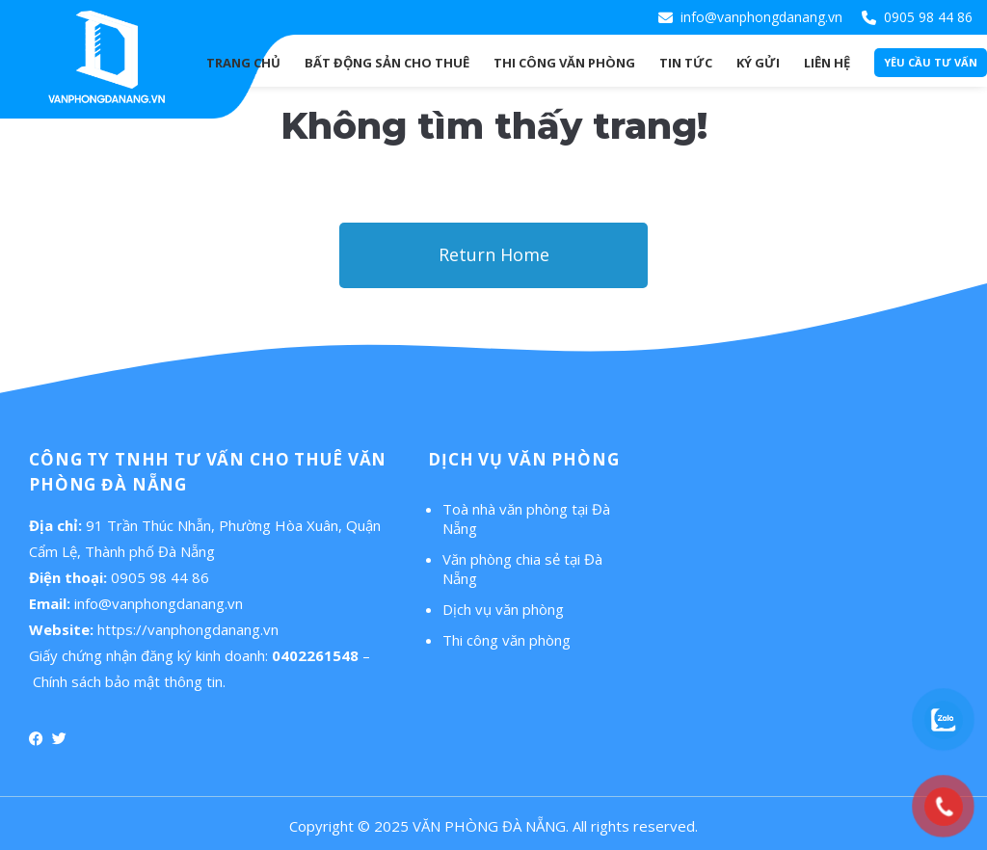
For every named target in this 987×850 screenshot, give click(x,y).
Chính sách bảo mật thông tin (128, 681)
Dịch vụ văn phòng (503, 609)
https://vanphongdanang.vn (188, 629)
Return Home (494, 254)
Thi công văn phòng (506, 640)
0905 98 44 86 (928, 17)
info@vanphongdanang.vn (761, 17)
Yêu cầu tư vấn (930, 62)
